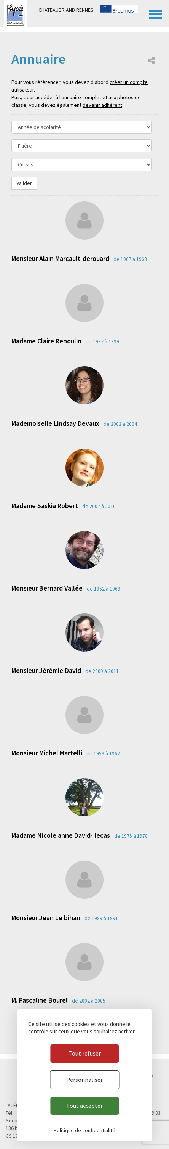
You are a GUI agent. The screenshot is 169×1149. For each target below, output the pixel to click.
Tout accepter (84, 1105)
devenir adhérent (102, 104)
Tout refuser (85, 1053)
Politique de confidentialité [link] (84, 1130)
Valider (24, 183)
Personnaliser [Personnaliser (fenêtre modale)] (84, 1079)
